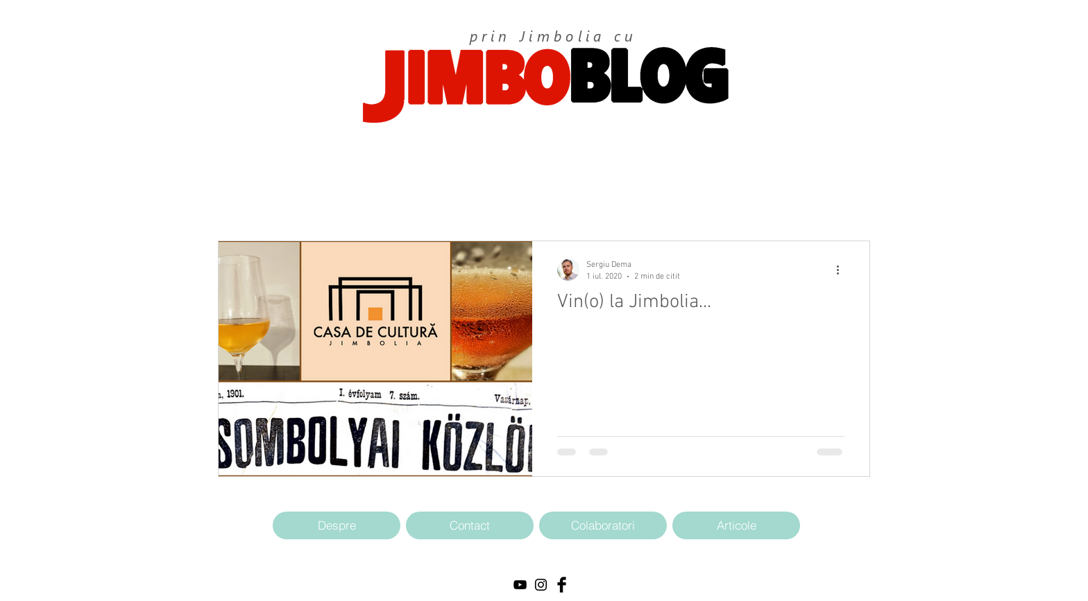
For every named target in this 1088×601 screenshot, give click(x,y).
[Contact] (470, 525)
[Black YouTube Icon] (520, 585)
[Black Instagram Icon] (541, 585)
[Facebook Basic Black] (562, 585)
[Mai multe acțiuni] (842, 269)
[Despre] (336, 525)
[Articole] (736, 525)
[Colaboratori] (603, 525)
